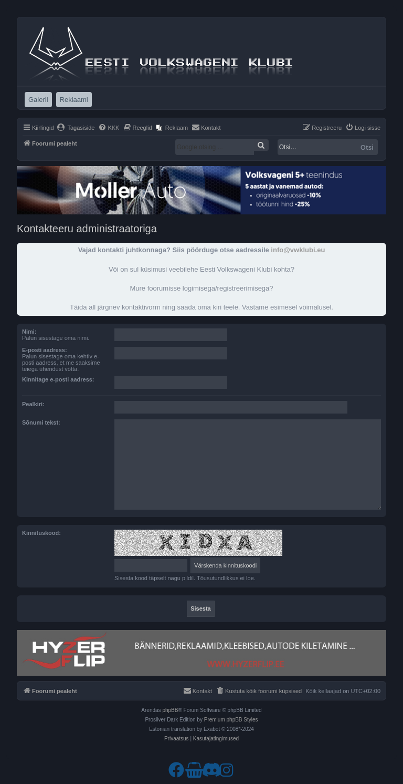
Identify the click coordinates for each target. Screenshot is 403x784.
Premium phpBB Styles (231, 720)
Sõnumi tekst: (41, 422)
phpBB (170, 710)
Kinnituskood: (41, 533)
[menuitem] (76, 127)
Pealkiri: (33, 404)
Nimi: (29, 331)
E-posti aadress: (44, 350)
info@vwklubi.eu (298, 250)
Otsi (367, 147)
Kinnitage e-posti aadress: (58, 379)
